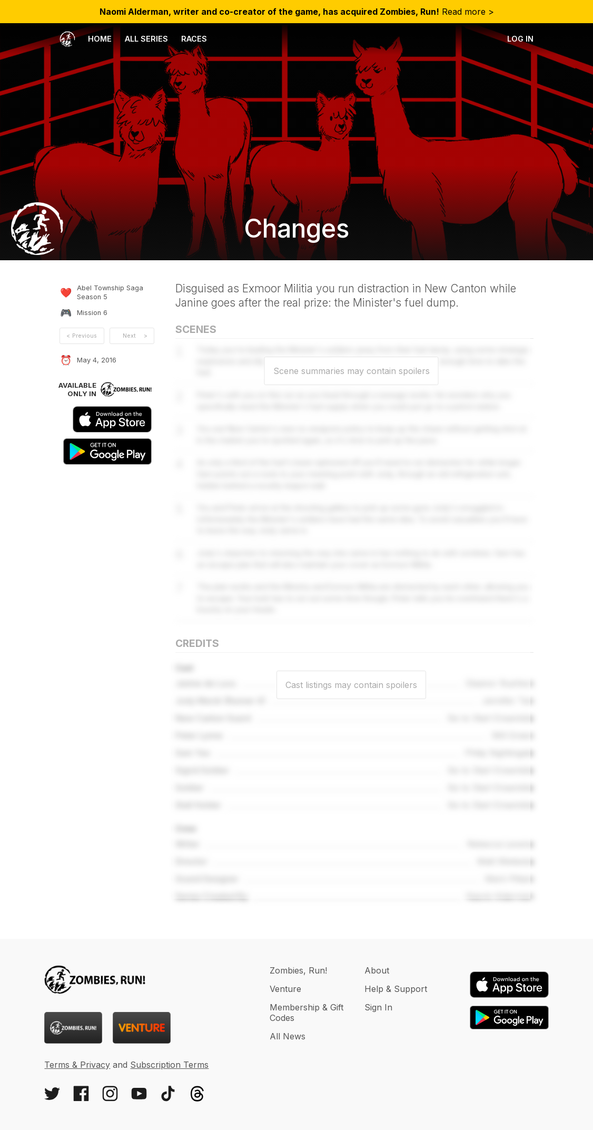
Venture (285, 989)
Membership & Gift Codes (306, 1012)
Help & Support (395, 989)
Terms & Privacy (77, 1064)
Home (86, 39)
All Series (146, 38)
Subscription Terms (169, 1064)
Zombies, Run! (298, 970)
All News (287, 1036)
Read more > (297, 11)
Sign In (378, 1007)
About (376, 970)
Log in (520, 38)
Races (194, 38)
